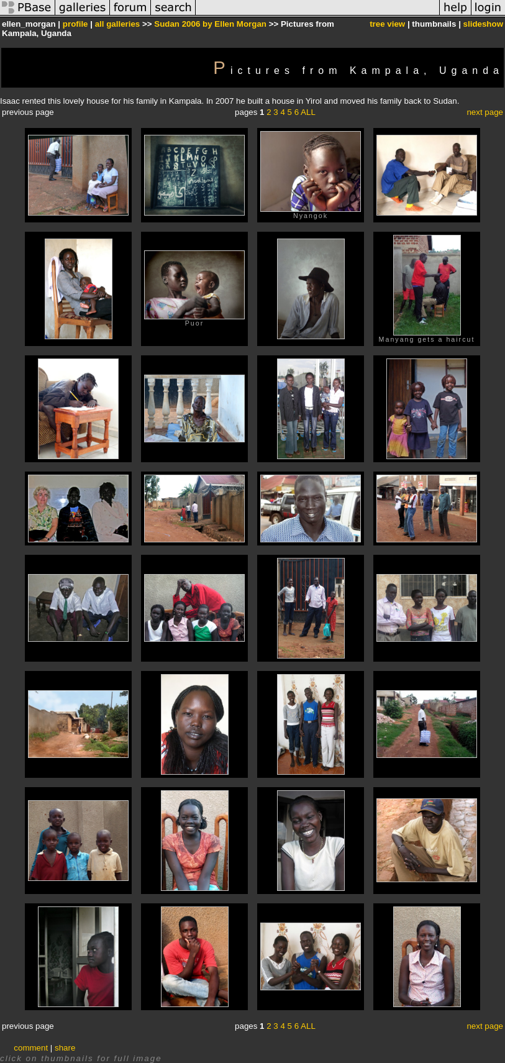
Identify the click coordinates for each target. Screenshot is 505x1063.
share (65, 1047)
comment (31, 1047)
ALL (308, 112)
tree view (387, 24)
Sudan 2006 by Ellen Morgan (210, 24)
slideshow (483, 24)
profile (75, 24)
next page (484, 112)
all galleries (117, 24)
